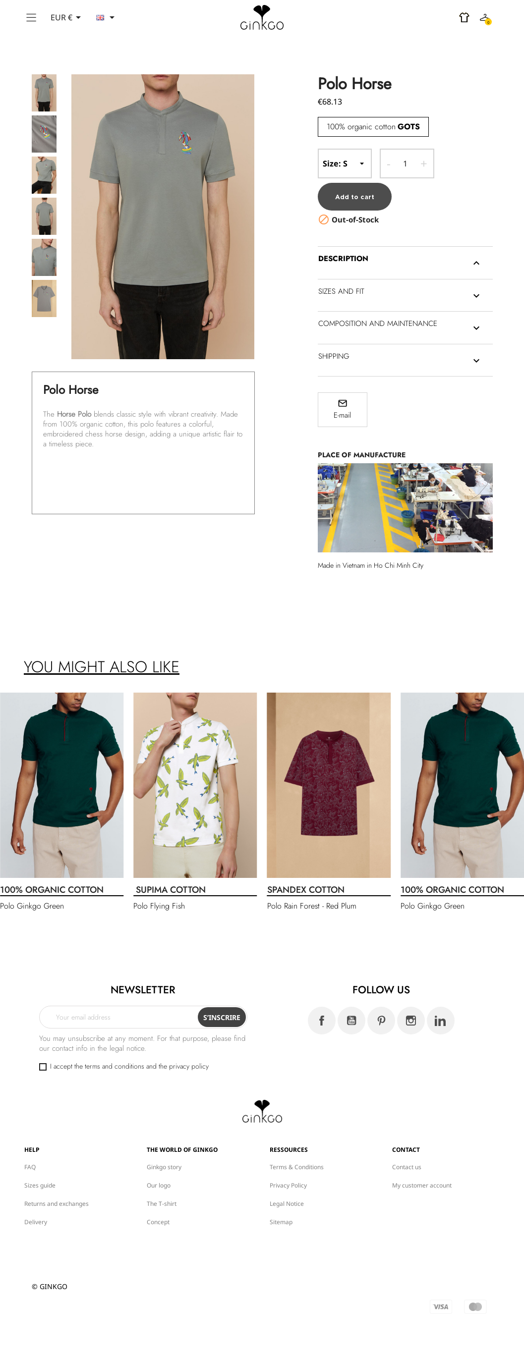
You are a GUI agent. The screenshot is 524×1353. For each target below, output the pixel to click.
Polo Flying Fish (159, 904)
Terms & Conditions (297, 1165)
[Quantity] (405, 163)
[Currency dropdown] (67, 17)
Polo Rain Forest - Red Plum (311, 904)
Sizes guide (40, 1183)
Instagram (411, 1019)
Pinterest (381, 1019)
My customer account (422, 1183)
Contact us (406, 1165)
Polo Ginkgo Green (32, 904)
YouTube (351, 1019)
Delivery (35, 1220)
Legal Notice (287, 1201)
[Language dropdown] (107, 17)
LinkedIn (441, 1019)
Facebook (322, 1019)
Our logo (159, 1183)
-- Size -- (345, 163)
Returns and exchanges (56, 1201)
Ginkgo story (164, 1165)
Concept (158, 1220)
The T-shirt (161, 1201)
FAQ (30, 1165)
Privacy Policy (288, 1183)
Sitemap (281, 1220)
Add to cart (354, 195)
